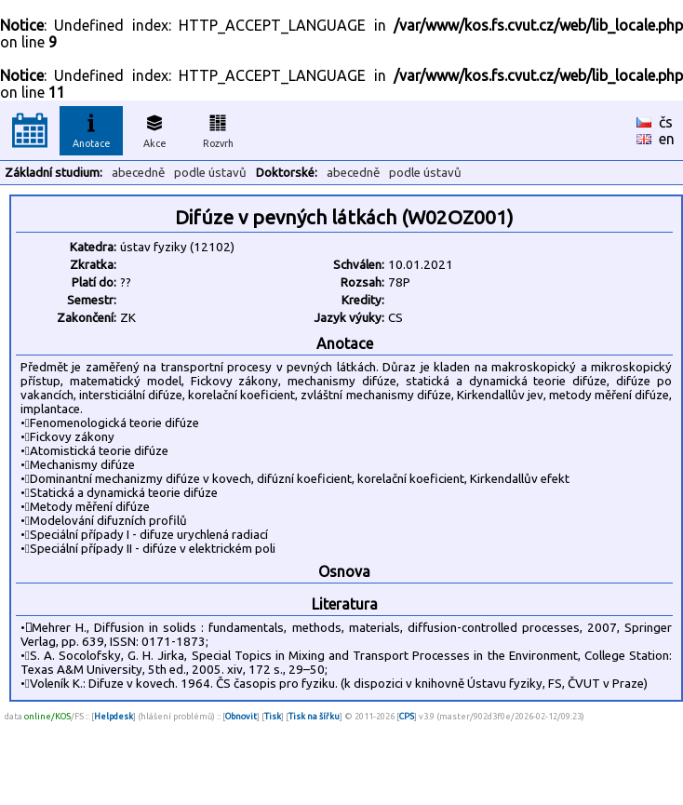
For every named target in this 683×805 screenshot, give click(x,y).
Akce (154, 128)
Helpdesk (113, 716)
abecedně (138, 173)
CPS (406, 716)
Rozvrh (218, 128)
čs (666, 122)
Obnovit (241, 716)
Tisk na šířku (314, 716)
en (667, 138)
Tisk (272, 716)
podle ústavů (210, 173)
